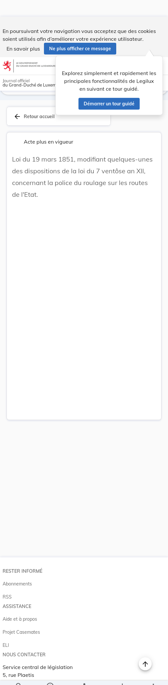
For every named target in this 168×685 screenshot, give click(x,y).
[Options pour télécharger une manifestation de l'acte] (122, 674)
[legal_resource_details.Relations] (84, 674)
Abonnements (17, 581)
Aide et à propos (20, 616)
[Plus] (153, 674)
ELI (6, 643)
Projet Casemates (21, 629)
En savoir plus (23, 32)
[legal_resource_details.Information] (49, 674)
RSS (7, 594)
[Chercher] (19, 674)
